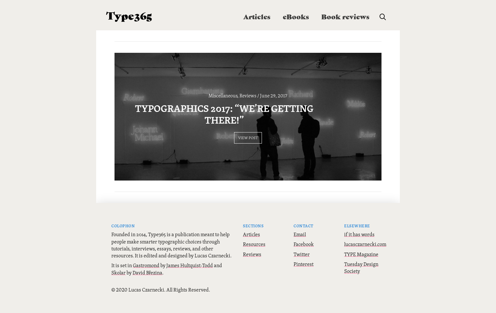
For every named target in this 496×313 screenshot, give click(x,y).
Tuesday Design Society (361, 282)
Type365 (129, 15)
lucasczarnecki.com (365, 259)
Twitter (302, 269)
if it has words (359, 249)
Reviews (252, 269)
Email (300, 249)
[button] (383, 17)
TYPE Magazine (361, 269)
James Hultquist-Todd (189, 280)
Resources (254, 259)
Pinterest (303, 278)
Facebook (304, 259)
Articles (251, 249)
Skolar (118, 287)
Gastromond (146, 280)
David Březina (147, 287)
